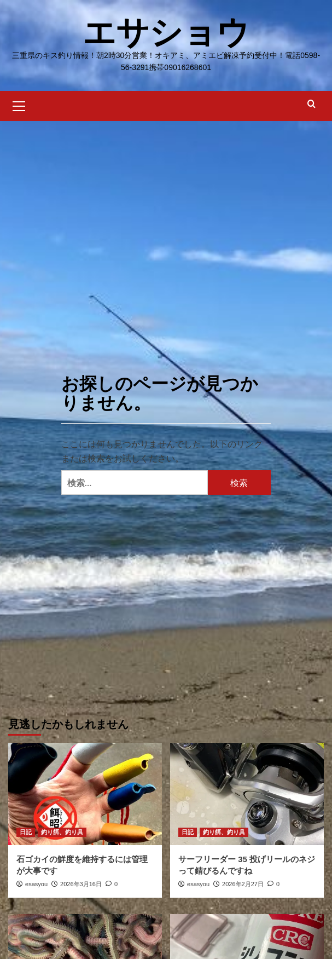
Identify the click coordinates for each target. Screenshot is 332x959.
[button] (19, 104)
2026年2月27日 (243, 884)
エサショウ (166, 32)
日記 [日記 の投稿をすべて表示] (26, 832)
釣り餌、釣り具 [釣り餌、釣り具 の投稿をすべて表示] (62, 832)
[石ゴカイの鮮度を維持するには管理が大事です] (85, 794)
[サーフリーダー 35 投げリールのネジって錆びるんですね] (247, 794)
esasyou (36, 884)
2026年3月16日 (81, 884)
